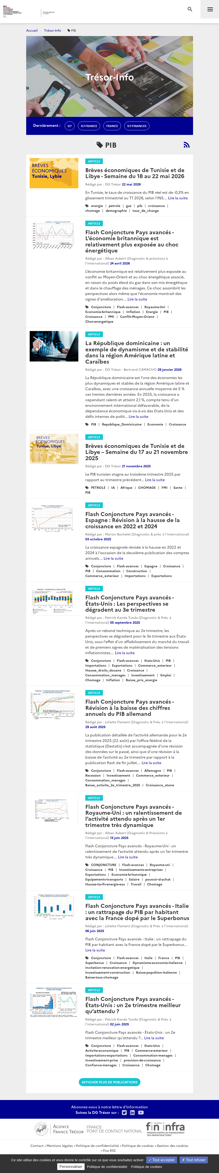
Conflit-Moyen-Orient (137, 316)
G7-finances (136, 126)
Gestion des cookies (172, 1145)
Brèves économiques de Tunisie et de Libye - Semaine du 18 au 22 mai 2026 (134, 172)
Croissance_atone (160, 785)
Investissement (118, 775)
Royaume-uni (160, 864)
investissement (143, 675)
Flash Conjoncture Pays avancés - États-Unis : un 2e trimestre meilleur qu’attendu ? (133, 1005)
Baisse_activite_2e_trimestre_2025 (112, 785)
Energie (152, 311)
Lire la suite (178, 197)
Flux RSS (109, 1150)
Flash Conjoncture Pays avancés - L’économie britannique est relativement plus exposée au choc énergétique (131, 241)
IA (113, 487)
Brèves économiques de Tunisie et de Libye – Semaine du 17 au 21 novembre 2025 (136, 452)
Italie (148, 957)
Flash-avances (128, 306)
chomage (92, 210)
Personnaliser (71, 1167)
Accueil (32, 30)
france (112, 126)
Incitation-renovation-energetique (112, 967)
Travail (136, 884)
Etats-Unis (152, 660)
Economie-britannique (103, 311)
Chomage (92, 680)
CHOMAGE (147, 487)
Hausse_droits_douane (103, 670)
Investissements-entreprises (141, 869)
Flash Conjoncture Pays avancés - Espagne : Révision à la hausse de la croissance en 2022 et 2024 (132, 520)
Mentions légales (60, 1145)
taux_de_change (146, 210)
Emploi (165, 675)
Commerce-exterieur (151, 1050)
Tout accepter (162, 1160)
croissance (156, 205)
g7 (70, 126)
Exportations (161, 575)
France (163, 957)
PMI (111, 316)
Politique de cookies (138, 1145)
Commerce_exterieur (102, 575)
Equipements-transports (104, 879)
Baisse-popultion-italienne (156, 972)
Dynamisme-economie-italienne (158, 962)
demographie (116, 210)
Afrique (126, 487)
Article (94, 161)
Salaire (134, 879)
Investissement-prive (101, 1060)
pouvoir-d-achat (158, 879)
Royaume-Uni (154, 306)
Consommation (108, 570)
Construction (136, 570)
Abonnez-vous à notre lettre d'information (109, 1107)
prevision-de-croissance (142, 1060)
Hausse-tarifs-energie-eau (105, 884)
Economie (155, 424)
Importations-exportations (106, 1055)
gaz (128, 205)
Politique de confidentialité (97, 1145)
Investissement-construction (107, 972)
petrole (114, 205)
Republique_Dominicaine (122, 424)
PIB (166, 311)
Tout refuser (194, 1160)
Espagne (150, 566)
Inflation (133, 311)
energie (97, 205)
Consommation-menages (152, 1055)
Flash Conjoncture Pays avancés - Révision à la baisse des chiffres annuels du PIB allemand (129, 707)
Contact (37, 1145)
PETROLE (98, 487)
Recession (93, 775)
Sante (177, 487)
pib (139, 205)
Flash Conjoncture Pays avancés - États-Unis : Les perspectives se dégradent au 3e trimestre (129, 603)
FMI (165, 487)
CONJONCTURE (103, 864)
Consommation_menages (105, 675)
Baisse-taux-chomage (101, 977)
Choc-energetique (99, 321)
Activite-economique (101, 1050)
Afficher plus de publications (109, 1082)
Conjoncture (101, 306)
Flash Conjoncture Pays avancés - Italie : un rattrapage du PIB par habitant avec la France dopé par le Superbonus (137, 911)
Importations (135, 575)
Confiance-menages (101, 1065)
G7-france (89, 126)
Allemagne (152, 770)
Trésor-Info (52, 30)
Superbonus (94, 962)
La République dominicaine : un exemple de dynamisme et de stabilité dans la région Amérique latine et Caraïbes (136, 352)
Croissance (93, 316)
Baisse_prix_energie (141, 680)
